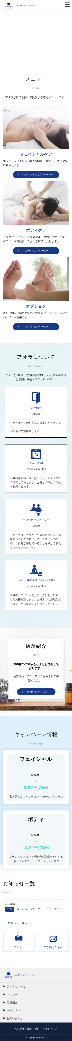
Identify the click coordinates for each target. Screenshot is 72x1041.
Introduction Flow (36, 469)
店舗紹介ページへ (37, 691)
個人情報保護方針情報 (26, 1028)
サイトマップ (50, 1028)
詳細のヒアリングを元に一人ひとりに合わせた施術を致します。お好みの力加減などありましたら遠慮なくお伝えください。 (35, 599)
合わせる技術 (48, 580)
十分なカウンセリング (36, 519)
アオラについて (16, 986)
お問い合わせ (15, 1018)
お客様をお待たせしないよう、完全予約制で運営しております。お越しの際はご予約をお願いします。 (35, 482)
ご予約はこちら (53, 947)
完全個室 (36, 407)
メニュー (18, 947)
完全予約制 (36, 463)
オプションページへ (37, 326)
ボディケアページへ (37, 250)
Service (36, 413)
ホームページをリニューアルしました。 (35, 909)
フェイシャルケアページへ (37, 174)
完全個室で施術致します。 (26, 431)
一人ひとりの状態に (28, 580)
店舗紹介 (12, 1002)
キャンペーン (15, 1010)
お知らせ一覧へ (17, 922)
